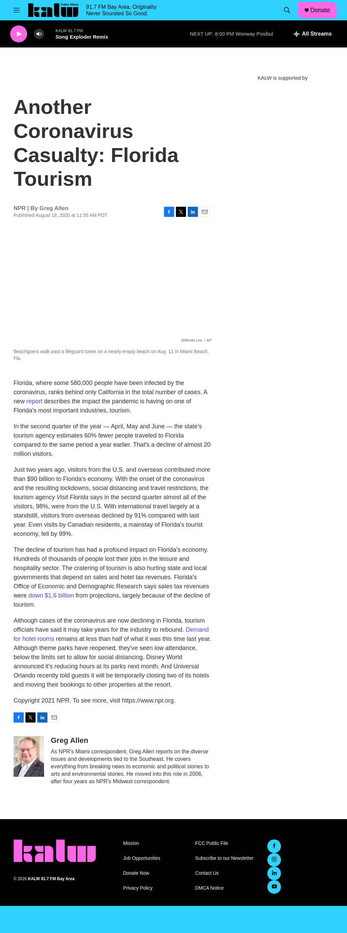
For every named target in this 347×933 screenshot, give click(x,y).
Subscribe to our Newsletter (224, 858)
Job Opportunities (141, 858)
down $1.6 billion (51, 595)
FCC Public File (211, 843)
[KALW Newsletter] (282, 117)
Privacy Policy (137, 888)
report (34, 401)
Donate (320, 10)
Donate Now (136, 873)
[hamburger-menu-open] (16, 10)
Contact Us (207, 873)
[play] (18, 34)
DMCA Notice (209, 888)
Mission (131, 843)
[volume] (39, 34)
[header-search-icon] (287, 10)
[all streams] (312, 33)
